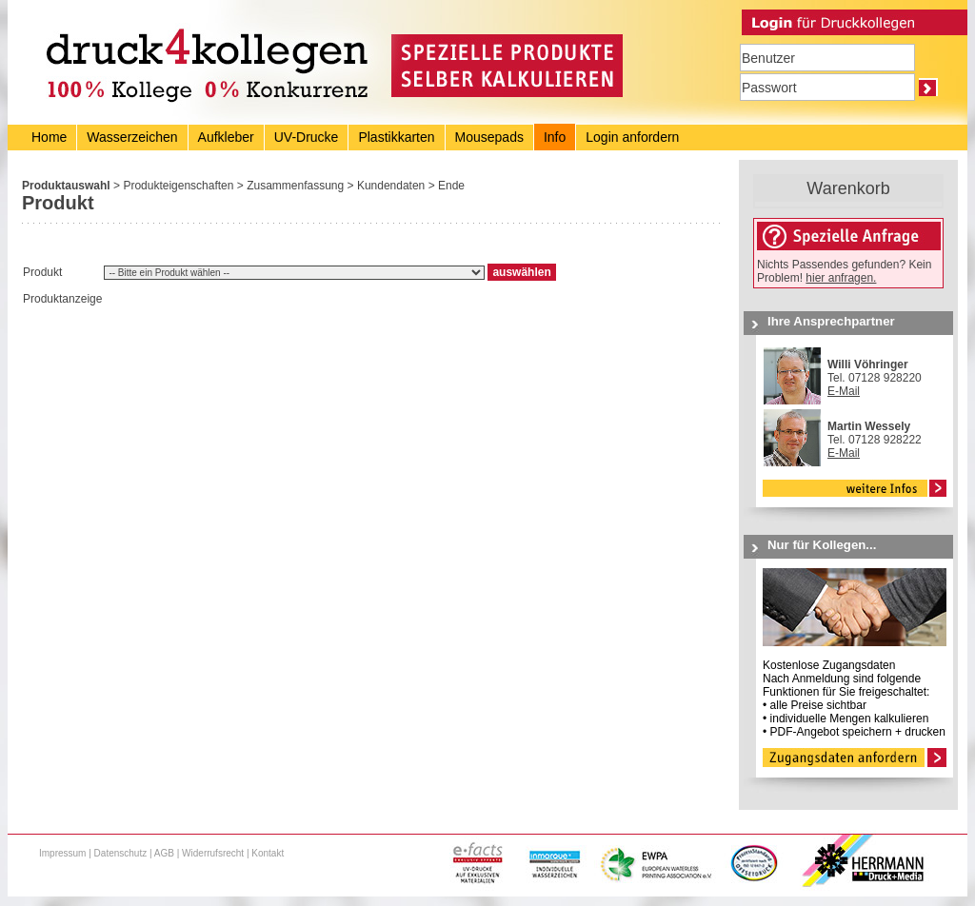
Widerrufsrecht (213, 853)
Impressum (62, 853)
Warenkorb (847, 188)
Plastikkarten (396, 137)
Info (555, 137)
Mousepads (489, 137)
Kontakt (267, 853)
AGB (164, 853)
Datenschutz (121, 853)
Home (49, 137)
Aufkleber (226, 137)
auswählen (521, 272)
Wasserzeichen (132, 137)
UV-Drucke (306, 137)
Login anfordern (632, 137)
